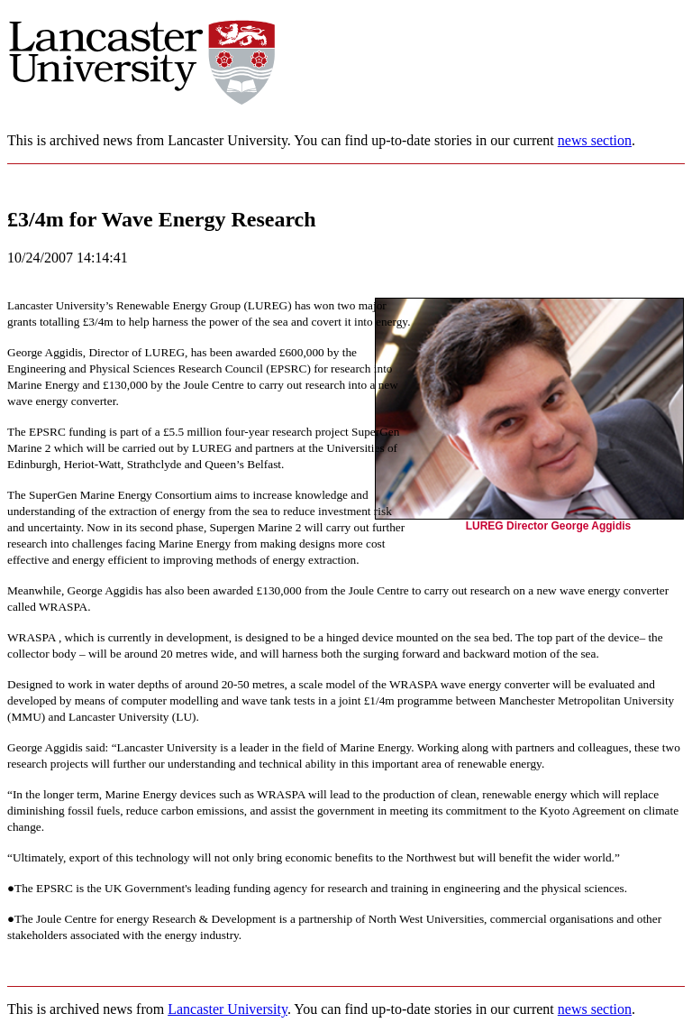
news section (595, 140)
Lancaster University (227, 1009)
